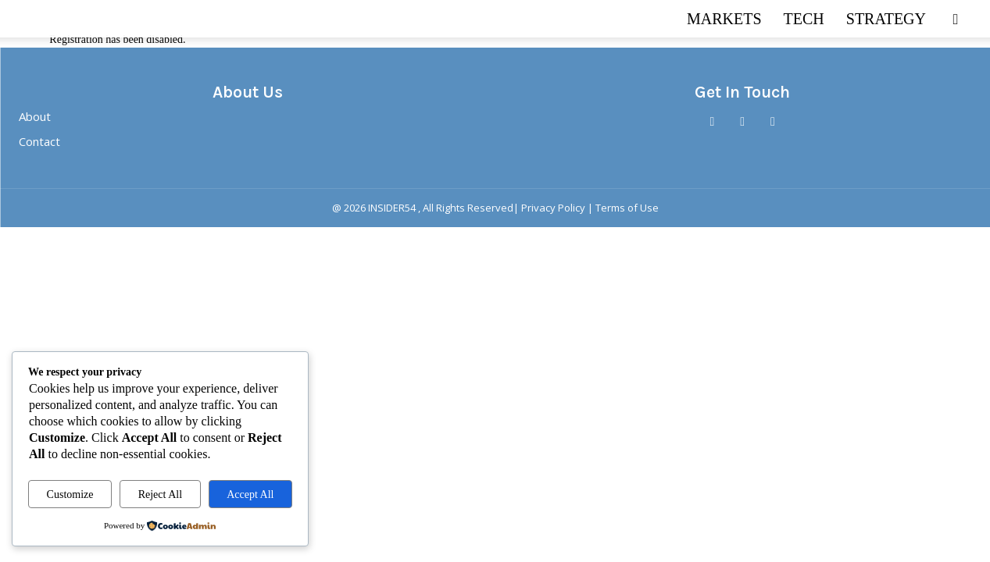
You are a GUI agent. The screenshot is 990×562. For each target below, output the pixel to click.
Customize (70, 494)
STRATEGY (886, 18)
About (35, 116)
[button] (955, 19)
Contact (39, 141)
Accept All (250, 494)
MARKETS (724, 18)
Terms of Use (627, 208)
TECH (804, 18)
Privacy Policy (553, 208)
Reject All (160, 494)
